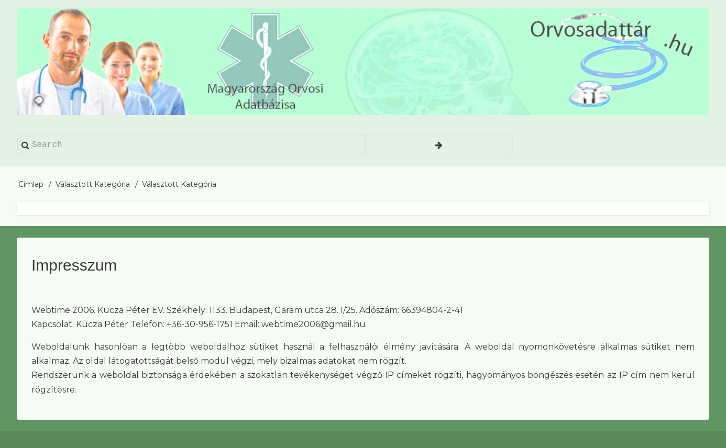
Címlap (30, 184)
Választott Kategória (93, 184)
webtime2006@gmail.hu (313, 324)
